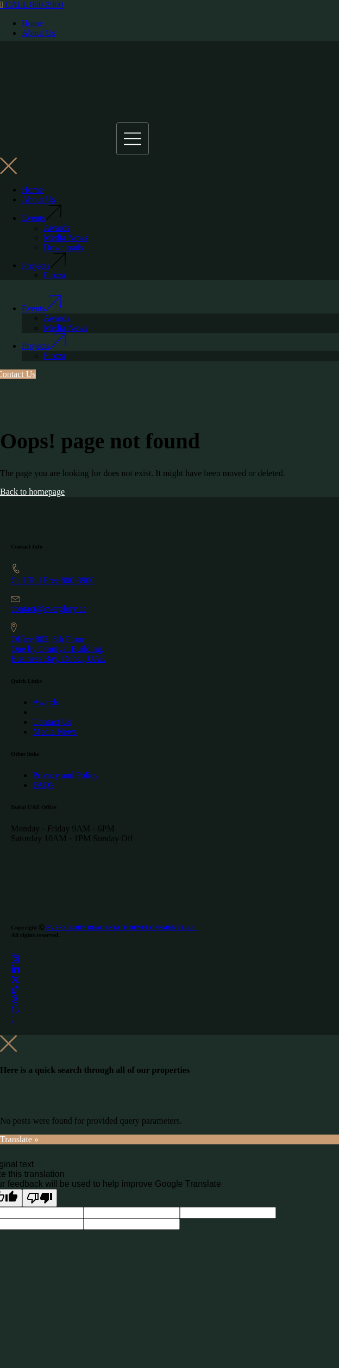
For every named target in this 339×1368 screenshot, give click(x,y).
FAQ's (43, 785)
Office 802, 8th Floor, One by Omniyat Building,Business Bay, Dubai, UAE (58, 648)
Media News (55, 731)
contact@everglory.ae (48, 608)
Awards (46, 702)
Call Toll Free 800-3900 (53, 580)
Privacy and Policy (65, 775)
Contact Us (52, 721)
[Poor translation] (39, 1198)
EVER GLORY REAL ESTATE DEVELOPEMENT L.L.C (121, 927)
